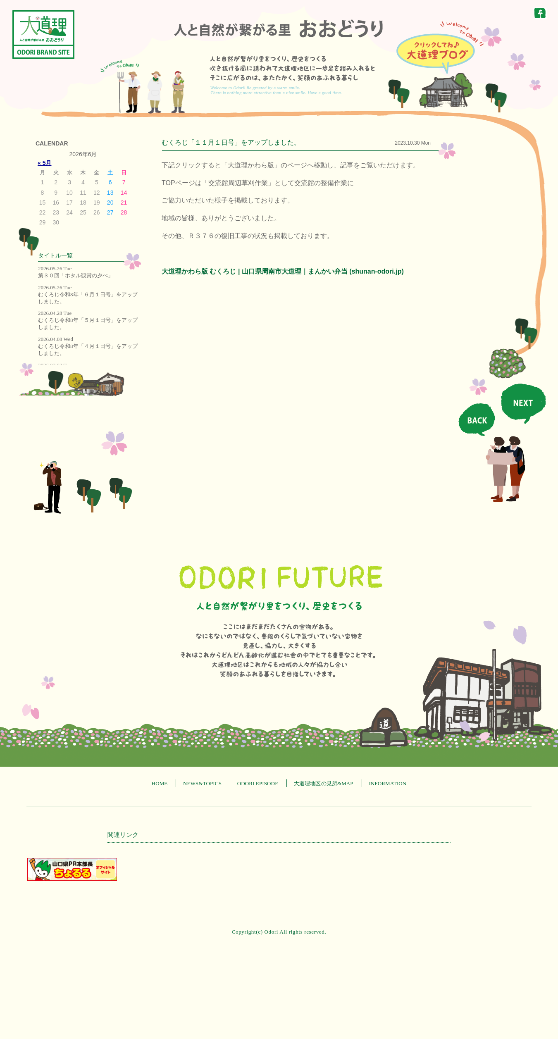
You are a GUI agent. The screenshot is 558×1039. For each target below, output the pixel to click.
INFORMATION (387, 783)
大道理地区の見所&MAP (323, 783)
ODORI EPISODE (258, 783)
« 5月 (44, 163)
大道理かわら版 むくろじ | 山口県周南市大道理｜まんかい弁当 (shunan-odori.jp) (283, 271)
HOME (160, 783)
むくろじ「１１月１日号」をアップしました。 (231, 142)
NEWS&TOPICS (202, 783)
